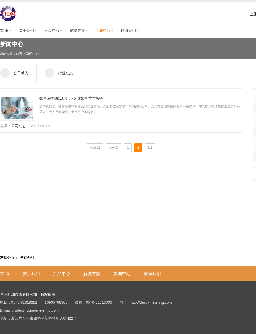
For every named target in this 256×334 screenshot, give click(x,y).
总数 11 (95, 147)
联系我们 (128, 30)
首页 (19, 53)
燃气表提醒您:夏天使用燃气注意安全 (71, 98)
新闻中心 (103, 30)
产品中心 (52, 30)
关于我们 (26, 30)
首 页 (4, 30)
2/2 (150, 147)
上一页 (113, 147)
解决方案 (77, 30)
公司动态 (18, 126)
